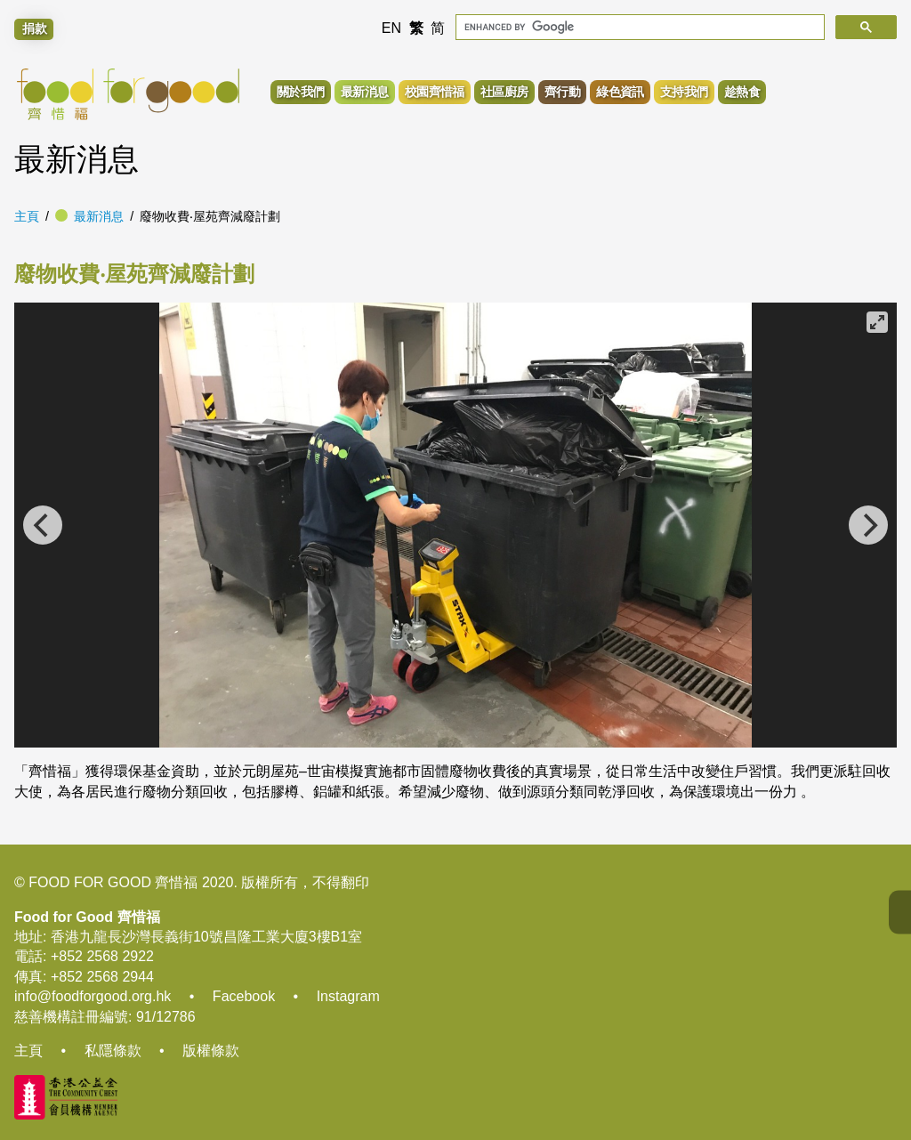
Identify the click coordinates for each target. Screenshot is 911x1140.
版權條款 (210, 1050)
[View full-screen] (877, 322)
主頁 (26, 216)
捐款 (34, 28)
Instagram (348, 996)
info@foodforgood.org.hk (92, 996)
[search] (638, 27)
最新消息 (99, 216)
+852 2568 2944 (102, 976)
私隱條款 (113, 1050)
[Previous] (42, 525)
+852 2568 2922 (102, 956)
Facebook (244, 996)
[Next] (868, 525)
